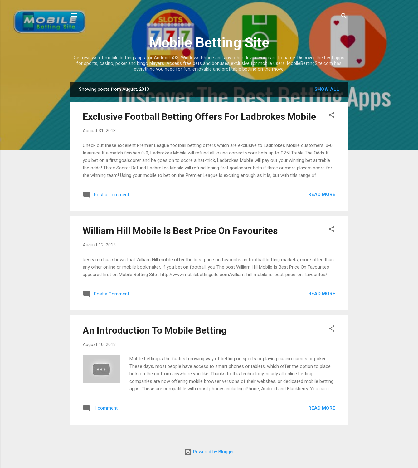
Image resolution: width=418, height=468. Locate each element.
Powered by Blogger (209, 452)
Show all (326, 89)
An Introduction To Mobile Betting (154, 330)
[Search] (344, 17)
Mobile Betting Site (209, 42)
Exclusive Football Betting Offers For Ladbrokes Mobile (199, 116)
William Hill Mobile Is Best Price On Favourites (180, 230)
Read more (321, 194)
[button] (331, 116)
